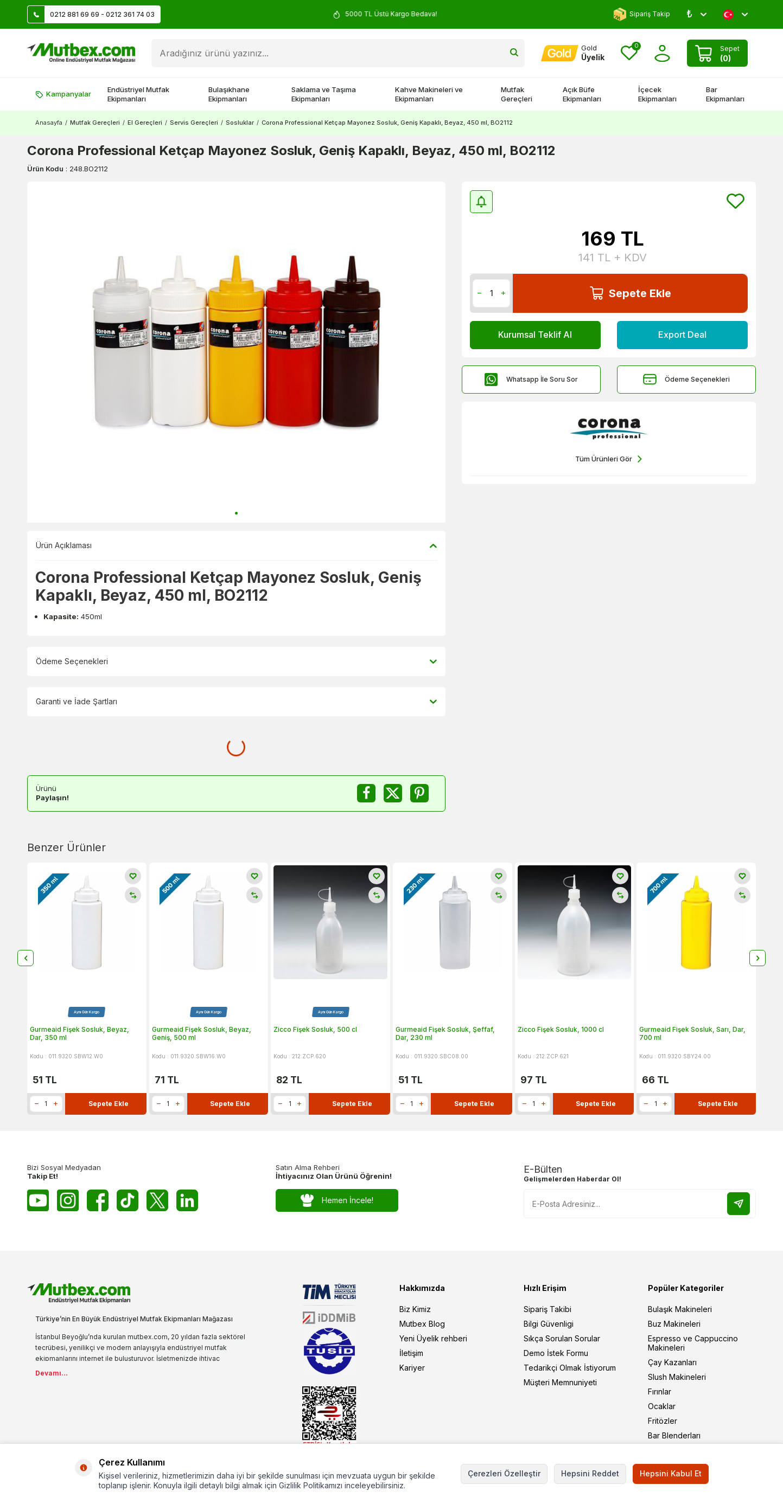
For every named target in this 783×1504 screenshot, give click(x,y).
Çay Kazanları (672, 1362)
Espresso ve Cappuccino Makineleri (693, 1343)
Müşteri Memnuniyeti (560, 1382)
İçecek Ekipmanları (657, 94)
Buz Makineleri (674, 1323)
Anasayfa (48, 122)
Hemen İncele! (337, 1200)
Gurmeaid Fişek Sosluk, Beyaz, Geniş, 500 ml (201, 1033)
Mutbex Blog (422, 1323)
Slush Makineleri (677, 1376)
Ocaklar (662, 1406)
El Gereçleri (145, 122)
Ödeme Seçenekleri (686, 379)
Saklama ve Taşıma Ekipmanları (323, 94)
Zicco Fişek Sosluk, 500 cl (315, 1029)
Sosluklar (240, 122)
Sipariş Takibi (547, 1309)
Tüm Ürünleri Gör (608, 459)
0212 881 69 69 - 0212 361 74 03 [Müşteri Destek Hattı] (91, 14)
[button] (236, 513)
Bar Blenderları (674, 1435)
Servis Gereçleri (194, 122)
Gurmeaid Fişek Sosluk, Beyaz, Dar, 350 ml (79, 1033)
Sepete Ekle (630, 293)
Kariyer (412, 1367)
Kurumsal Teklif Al (535, 334)
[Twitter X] (157, 1200)
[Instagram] (68, 1200)
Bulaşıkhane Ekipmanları (229, 94)
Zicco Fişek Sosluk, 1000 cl (561, 1029)
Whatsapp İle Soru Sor (531, 379)
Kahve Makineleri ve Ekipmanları (429, 94)
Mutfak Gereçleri (516, 94)
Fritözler (662, 1420)
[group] (236, 352)
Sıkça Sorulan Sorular (562, 1338)
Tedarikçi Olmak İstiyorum (570, 1367)
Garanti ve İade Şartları (236, 702)
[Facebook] (98, 1200)
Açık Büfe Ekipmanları (582, 94)
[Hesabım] (572, 53)
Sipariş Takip (641, 14)
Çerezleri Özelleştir (504, 1473)
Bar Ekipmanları (725, 94)
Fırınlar (659, 1391)
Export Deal (682, 334)
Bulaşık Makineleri (680, 1309)
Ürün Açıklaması (236, 545)
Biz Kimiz (415, 1309)
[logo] (81, 53)
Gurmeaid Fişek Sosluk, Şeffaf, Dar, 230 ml (445, 1033)
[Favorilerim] (629, 53)
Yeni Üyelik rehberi (433, 1338)
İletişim (411, 1353)
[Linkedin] (187, 1200)
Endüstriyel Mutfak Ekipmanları (138, 94)
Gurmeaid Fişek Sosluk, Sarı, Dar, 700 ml (692, 1033)
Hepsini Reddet (590, 1473)
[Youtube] (38, 1200)
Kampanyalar (63, 93)
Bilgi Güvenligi (549, 1323)
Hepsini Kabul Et (671, 1473)
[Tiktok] (127, 1200)
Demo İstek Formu (556, 1353)
